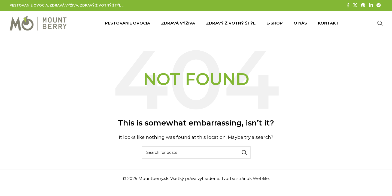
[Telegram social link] (378, 5)
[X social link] (355, 5)
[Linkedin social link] (371, 5)
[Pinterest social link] (363, 5)
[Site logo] (38, 22)
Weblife (261, 178)
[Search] (380, 23)
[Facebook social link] (348, 5)
